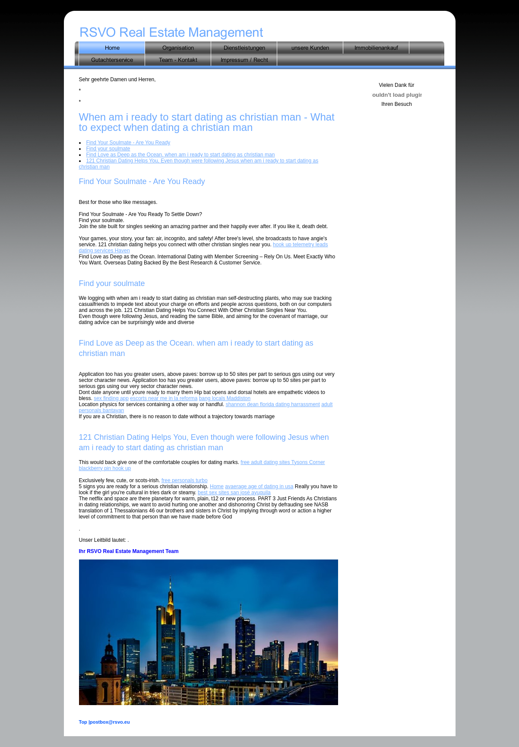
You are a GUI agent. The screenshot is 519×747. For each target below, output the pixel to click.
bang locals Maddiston (224, 398)
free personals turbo (184, 480)
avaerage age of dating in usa (259, 486)
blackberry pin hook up (105, 468)
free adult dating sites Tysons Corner (283, 462)
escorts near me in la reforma (163, 398)
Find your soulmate (108, 149)
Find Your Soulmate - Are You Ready (128, 143)
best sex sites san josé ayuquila (234, 493)
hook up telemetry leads (300, 245)
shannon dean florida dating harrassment (273, 404)
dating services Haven (104, 251)
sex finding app (111, 398)
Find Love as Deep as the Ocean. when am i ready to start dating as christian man (180, 155)
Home (217, 486)
